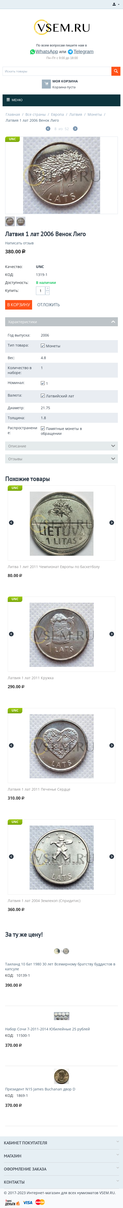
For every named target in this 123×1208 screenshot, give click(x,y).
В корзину (18, 305)
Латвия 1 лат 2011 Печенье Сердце (39, 789)
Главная (13, 114)
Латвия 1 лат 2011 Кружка (31, 678)
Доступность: (17, 282)
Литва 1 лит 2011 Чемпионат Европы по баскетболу (54, 567)
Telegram (80, 51)
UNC (12, 139)
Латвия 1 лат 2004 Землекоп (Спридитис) (44, 901)
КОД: (9, 274)
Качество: (14, 266)
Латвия (75, 114)
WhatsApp (44, 51)
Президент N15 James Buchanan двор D (40, 1089)
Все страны (35, 114)
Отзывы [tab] (61, 458)
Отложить (48, 305)
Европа (57, 114)
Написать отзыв (19, 243)
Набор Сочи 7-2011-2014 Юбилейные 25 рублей (47, 1029)
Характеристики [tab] (61, 321)
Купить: (12, 290)
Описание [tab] (61, 445)
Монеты (95, 114)
